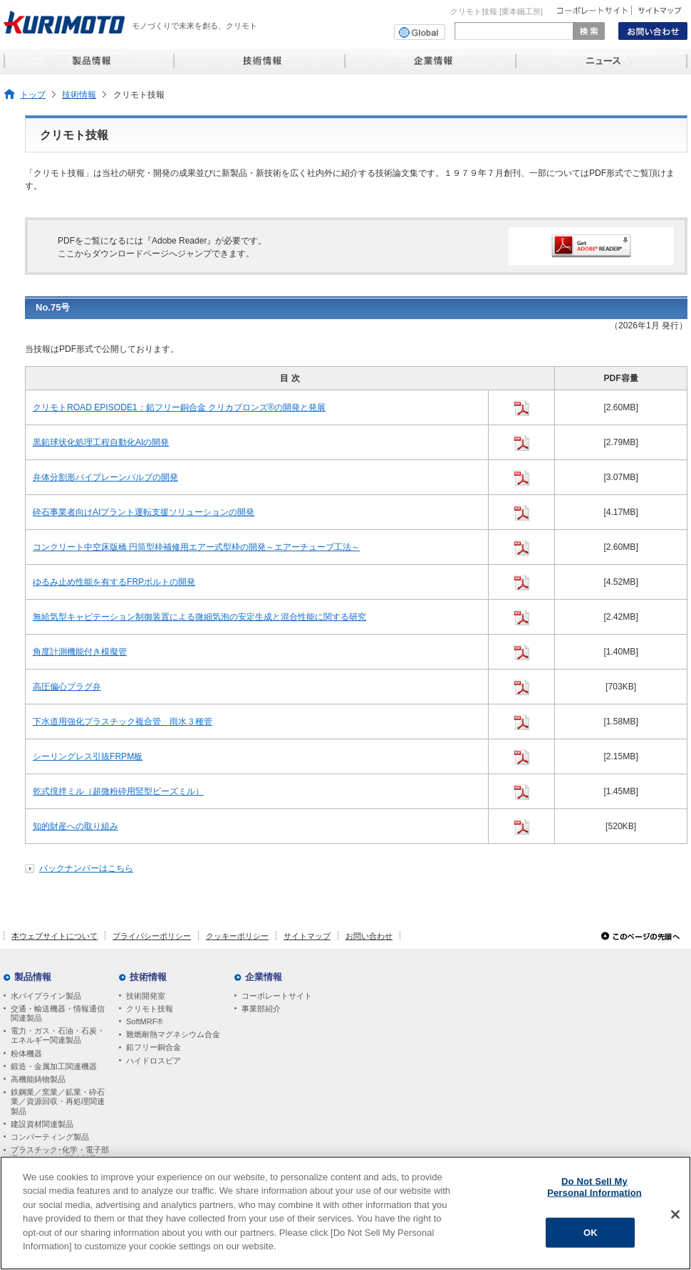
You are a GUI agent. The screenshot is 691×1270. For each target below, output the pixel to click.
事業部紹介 (261, 1008)
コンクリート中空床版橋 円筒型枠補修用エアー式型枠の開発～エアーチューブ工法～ (196, 547)
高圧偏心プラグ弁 (67, 687)
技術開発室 (145, 995)
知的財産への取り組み (75, 826)
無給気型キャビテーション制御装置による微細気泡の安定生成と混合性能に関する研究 (199, 617)
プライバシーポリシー (152, 936)
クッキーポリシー (237, 936)
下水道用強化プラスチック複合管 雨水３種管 (122, 722)
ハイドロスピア (153, 1060)
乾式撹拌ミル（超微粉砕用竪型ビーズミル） (118, 791)
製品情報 (32, 977)
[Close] (675, 1215)
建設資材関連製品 (42, 1124)
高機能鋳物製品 (38, 1079)
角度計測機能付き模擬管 (80, 652)
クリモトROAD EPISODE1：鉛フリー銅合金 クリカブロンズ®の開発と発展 (179, 407)
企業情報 (263, 977)
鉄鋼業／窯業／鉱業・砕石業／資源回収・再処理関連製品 (58, 1101)
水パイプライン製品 (46, 995)
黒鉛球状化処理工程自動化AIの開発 (101, 442)
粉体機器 (26, 1053)
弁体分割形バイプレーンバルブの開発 (105, 477)
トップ (33, 94)
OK (590, 1233)
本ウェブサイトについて (54, 936)
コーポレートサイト (276, 995)
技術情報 (79, 94)
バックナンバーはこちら (86, 868)
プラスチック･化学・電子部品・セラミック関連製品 (60, 1154)
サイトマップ (307, 936)
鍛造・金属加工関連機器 (54, 1066)
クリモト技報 (149, 1008)
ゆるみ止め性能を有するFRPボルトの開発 (114, 582)
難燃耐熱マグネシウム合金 (173, 1034)
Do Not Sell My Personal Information (594, 1188)
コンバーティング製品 (50, 1137)
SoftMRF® (144, 1021)
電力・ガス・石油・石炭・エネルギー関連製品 (58, 1035)
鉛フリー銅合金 (153, 1047)
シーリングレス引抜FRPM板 (87, 756)
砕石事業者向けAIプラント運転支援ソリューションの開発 (143, 512)
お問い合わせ (369, 936)
